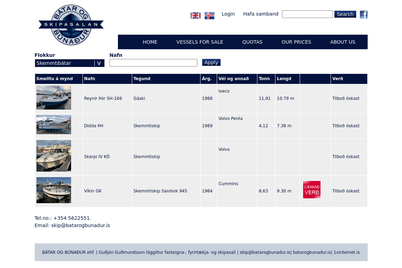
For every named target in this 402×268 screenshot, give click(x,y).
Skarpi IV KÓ (97, 156)
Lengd (284, 78)
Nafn (116, 55)
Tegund (142, 78)
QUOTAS (252, 42)
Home (150, 42)
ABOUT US (342, 42)
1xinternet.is (347, 252)
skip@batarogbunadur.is (80, 225)
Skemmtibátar (54, 63)
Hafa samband (261, 14)
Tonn (264, 78)
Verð (337, 78)
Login (228, 14)
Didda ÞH (93, 125)
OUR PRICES (296, 42)
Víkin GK (93, 191)
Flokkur (45, 55)
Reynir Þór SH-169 (103, 98)
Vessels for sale (200, 42)
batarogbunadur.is (312, 252)
